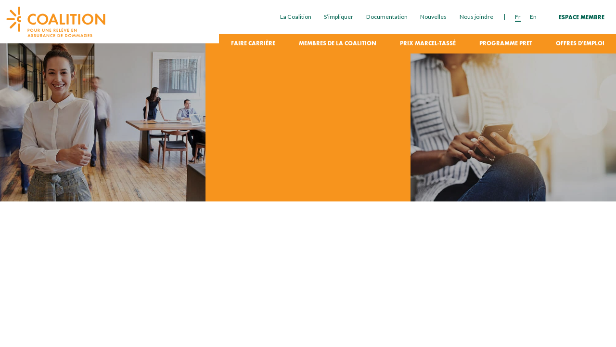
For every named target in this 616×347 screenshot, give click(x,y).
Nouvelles (433, 16)
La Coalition (295, 16)
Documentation (387, 16)
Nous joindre (476, 16)
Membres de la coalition (337, 44)
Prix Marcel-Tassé (428, 44)
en (533, 16)
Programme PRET (505, 44)
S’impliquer (338, 16)
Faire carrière (253, 44)
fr (518, 16)
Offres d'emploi (580, 44)
